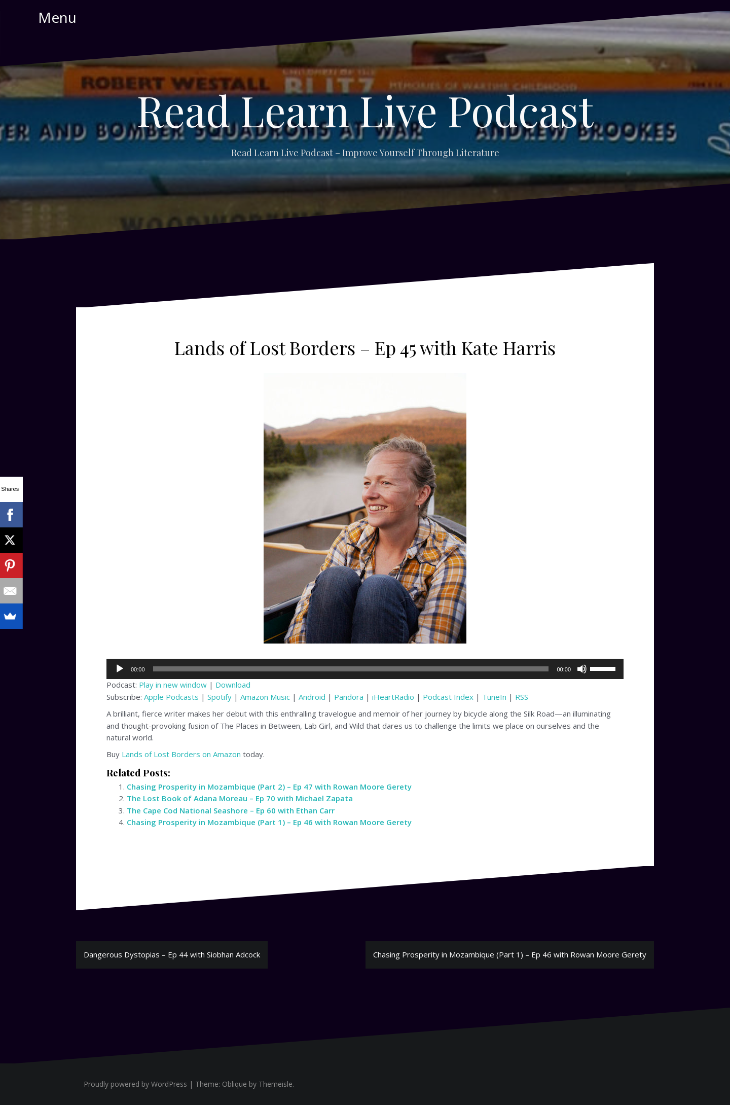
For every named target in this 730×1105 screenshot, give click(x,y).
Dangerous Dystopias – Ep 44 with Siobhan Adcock (172, 954)
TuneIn (494, 697)
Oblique (234, 1084)
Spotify (219, 697)
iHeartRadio (393, 697)
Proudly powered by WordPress (135, 1084)
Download (232, 685)
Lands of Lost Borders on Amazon (181, 754)
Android (312, 697)
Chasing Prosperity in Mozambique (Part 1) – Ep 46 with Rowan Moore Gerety (269, 822)
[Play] (120, 669)
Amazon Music (265, 697)
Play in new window (173, 685)
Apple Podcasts (171, 697)
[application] (365, 669)
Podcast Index (448, 697)
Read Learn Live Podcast (365, 110)
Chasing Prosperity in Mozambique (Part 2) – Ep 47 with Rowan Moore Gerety (269, 786)
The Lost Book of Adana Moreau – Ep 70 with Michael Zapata (240, 798)
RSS (521, 697)
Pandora (348, 697)
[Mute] (582, 669)
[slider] (351, 668)
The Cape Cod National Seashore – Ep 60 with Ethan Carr (231, 810)
